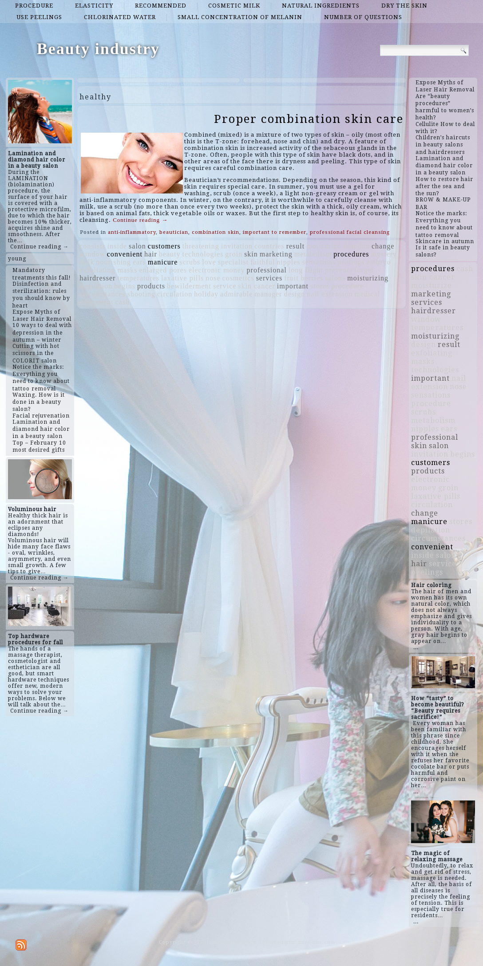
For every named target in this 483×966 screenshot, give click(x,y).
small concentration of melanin (240, 17)
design (294, 294)
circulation (174, 294)
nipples (288, 262)
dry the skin (404, 5)
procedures (351, 254)
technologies (202, 254)
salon (137, 246)
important (293, 286)
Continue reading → (39, 247)
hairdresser (97, 278)
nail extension (329, 294)
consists (92, 246)
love (209, 262)
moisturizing (367, 278)
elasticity (94, 5)
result (295, 246)
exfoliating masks (108, 270)
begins (124, 286)
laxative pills (182, 278)
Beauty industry (98, 49)
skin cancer (256, 286)
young (17, 259)
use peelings (39, 17)
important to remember (274, 232)
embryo (379, 262)
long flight (306, 270)
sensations (319, 262)
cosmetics (238, 278)
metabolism (313, 254)
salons (335, 278)
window (92, 254)
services (269, 278)
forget (364, 270)
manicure (163, 262)
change (383, 246)
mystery (384, 254)
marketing (276, 254)
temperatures (138, 278)
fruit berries (303, 278)
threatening (200, 246)
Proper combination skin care (309, 119)
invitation (237, 246)
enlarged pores (163, 270)
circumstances (102, 294)
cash (122, 302)
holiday (206, 294)
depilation (95, 286)
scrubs (189, 262)
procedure (34, 5)
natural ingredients (321, 5)
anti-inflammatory (132, 232)
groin (233, 254)
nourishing (113, 262)
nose (213, 278)
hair (150, 254)
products (151, 286)
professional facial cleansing (350, 232)
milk (86, 262)
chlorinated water (120, 17)
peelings (350, 262)
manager (268, 294)
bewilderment (189, 286)
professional (267, 270)
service (224, 286)
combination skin (215, 232)
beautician (173, 232)
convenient (125, 254)
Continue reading (140, 220)
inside (117, 246)
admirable (236, 294)
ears (139, 262)
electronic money (217, 270)
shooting (141, 294)
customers (164, 246)
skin (251, 254)
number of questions (363, 17)
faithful (262, 262)
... (416, 647)
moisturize (323, 246)
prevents (338, 270)
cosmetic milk (234, 5)
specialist (233, 262)
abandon (356, 246)
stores (319, 286)
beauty (170, 254)
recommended (160, 5)
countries (269, 246)
